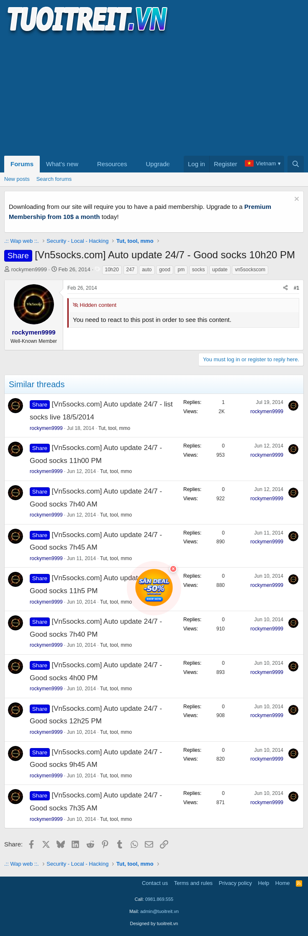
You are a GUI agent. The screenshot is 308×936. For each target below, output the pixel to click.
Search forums (54, 179)
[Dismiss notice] (295, 199)
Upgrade (158, 163)
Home (282, 883)
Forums (21, 163)
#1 (296, 288)
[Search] (295, 164)
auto (146, 270)
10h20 (112, 270)
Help (264, 883)
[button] (85, 164)
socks (198, 270)
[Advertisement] (154, 94)
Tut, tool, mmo (114, 428)
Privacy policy (235, 883)
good (164, 270)
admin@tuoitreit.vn (159, 911)
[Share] (285, 288)
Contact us (155, 883)
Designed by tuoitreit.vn (154, 923)
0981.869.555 (159, 899)
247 (130, 270)
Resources (112, 163)
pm (181, 270)
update (220, 270)
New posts (17, 179)
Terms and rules (193, 883)
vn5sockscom (250, 270)
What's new (62, 163)
